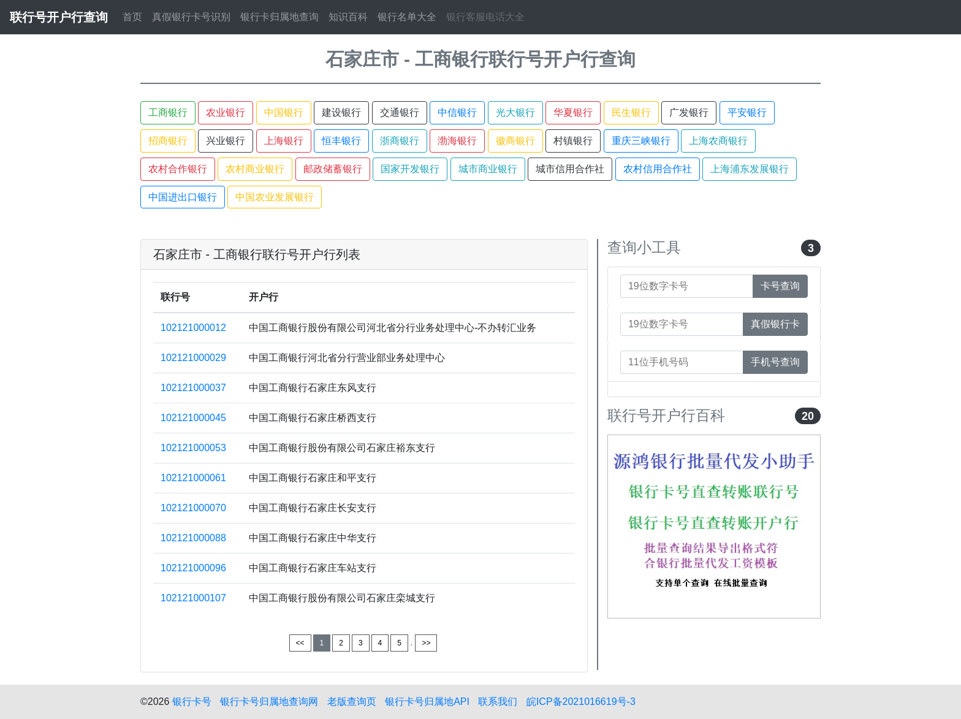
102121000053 (193, 448)
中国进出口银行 (182, 197)
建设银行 (341, 112)
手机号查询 (775, 362)
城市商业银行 (487, 169)
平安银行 (747, 112)
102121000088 (193, 538)
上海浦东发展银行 (749, 169)
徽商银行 (515, 140)
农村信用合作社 (657, 169)
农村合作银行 (177, 169)
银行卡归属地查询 (279, 17)
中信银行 (457, 112)
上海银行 (283, 140)
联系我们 (497, 701)
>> (426, 643)
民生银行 (631, 112)
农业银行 (225, 112)
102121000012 (193, 327)
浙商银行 (399, 140)
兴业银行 (225, 140)
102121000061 (193, 478)
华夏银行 (573, 112)
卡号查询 (780, 286)
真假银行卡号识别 (191, 17)
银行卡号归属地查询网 (269, 701)
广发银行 (688, 112)
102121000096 (193, 568)
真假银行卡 (775, 324)
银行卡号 (191, 701)
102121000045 (193, 418)
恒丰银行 (341, 140)
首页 (132, 17)
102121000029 (193, 357)
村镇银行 (573, 140)
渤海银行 (457, 140)
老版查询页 (351, 701)
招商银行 (168, 140)
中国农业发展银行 (274, 197)
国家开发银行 (410, 169)
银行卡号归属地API (427, 701)
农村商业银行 (255, 169)
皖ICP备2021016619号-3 (581, 701)
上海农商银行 (718, 140)
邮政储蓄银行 (332, 169)
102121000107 (193, 598)
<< (300, 643)
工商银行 (168, 112)
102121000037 (193, 387)
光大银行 (515, 112)
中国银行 (283, 112)
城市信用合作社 (570, 169)
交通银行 (399, 112)
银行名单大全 (407, 17)
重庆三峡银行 (641, 140)
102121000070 (193, 508)
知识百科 (348, 17)
